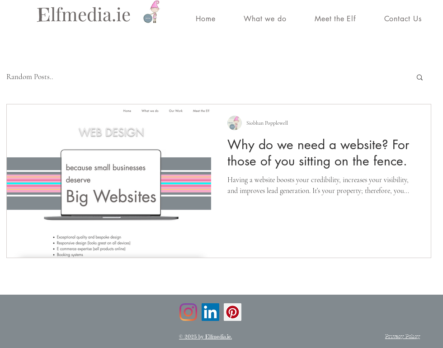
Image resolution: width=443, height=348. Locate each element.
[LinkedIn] (210, 312)
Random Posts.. (29, 76)
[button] (419, 78)
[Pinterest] (232, 312)
